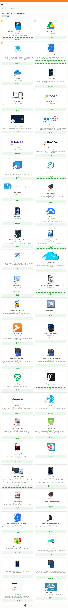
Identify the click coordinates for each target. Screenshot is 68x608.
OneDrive (17, 78)
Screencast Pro (17, 333)
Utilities (3, 8)
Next (31, 605)
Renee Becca (17, 285)
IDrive (50, 124)
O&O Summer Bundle (17, 260)
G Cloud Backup (50, 592)
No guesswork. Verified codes (34, 1)
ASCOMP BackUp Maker (17, 310)
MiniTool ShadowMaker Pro (17, 240)
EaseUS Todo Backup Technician (50, 285)
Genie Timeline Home (17, 428)
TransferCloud (50, 262)
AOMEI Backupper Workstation (51, 358)
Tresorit (50, 171)
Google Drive (50, 31)
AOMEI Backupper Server (17, 358)
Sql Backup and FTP (17, 383)
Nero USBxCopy (17, 453)
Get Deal (50, 37)
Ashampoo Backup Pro (17, 476)
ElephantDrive (17, 192)
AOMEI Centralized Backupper (50, 523)
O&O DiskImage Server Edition (51, 501)
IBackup (50, 453)
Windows (5, 16)
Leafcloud (50, 547)
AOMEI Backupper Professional (17, 31)
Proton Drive (17, 148)
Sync (50, 405)
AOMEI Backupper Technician (50, 570)
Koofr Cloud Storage (51, 101)
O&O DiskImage (50, 193)
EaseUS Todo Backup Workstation (17, 523)
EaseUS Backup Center (17, 570)
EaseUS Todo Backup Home (50, 54)
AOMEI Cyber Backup (50, 333)
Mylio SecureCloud (50, 383)
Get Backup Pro (50, 310)
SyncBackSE (17, 216)
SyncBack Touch (50, 476)
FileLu (17, 592)
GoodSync (17, 101)
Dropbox (50, 148)
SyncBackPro (51, 78)
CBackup (50, 216)
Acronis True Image (17, 171)
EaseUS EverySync (50, 428)
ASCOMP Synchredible (50, 240)
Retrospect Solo (17, 501)
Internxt (17, 124)
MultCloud (17, 54)
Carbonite (17, 405)
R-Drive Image (17, 547)
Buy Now (17, 461)
